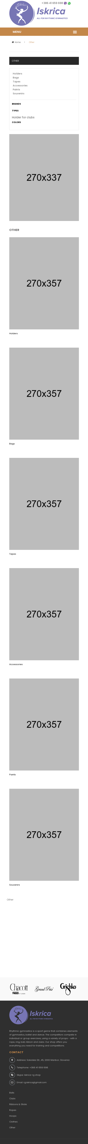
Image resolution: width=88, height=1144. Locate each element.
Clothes (13, 1121)
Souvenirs (18, 93)
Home (16, 42)
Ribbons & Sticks (18, 1104)
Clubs (12, 1098)
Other (12, 1127)
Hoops (12, 1115)
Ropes (12, 1110)
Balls (11, 1092)
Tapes (16, 81)
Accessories (20, 85)
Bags (16, 77)
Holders (17, 73)
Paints (16, 89)
